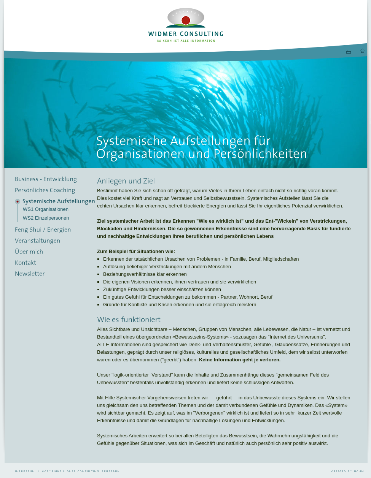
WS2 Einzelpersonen (46, 218)
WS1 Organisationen (45, 209)
